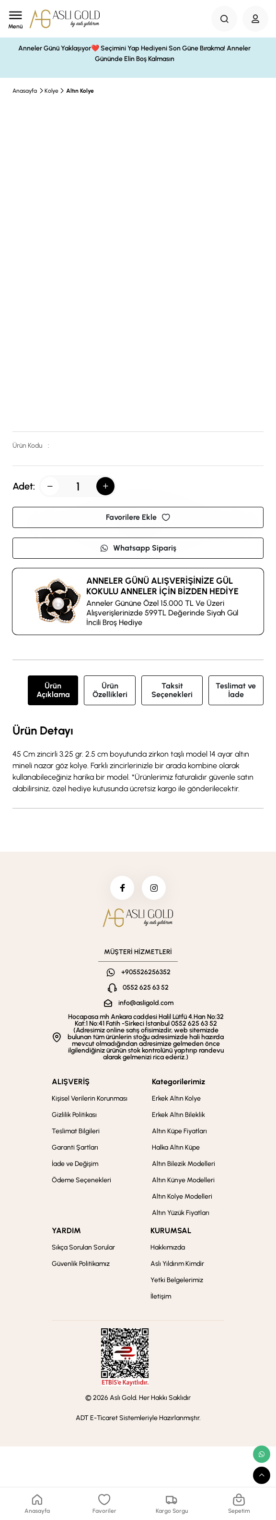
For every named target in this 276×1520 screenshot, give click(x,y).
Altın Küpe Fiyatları (179, 1131)
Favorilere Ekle (138, 517)
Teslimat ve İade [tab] (236, 690)
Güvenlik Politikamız (81, 1264)
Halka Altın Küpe (176, 1147)
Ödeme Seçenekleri (81, 1180)
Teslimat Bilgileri (76, 1131)
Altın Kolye (80, 90)
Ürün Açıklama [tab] (53, 690)
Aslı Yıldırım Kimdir (177, 1264)
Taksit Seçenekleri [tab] (172, 690)
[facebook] (122, 888)
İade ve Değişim (75, 1164)
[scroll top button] (261, 1475)
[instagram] (154, 888)
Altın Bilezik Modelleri (183, 1164)
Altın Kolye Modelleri (182, 1196)
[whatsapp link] (261, 1454)
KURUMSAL (170, 1230)
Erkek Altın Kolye (176, 1098)
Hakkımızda (167, 1247)
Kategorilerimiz (178, 1081)
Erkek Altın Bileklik (178, 1115)
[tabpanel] (138, 759)
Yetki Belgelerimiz (176, 1280)
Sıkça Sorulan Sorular (83, 1247)
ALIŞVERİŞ (71, 1081)
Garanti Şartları (75, 1147)
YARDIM (66, 1230)
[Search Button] (224, 19)
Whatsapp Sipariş (138, 547)
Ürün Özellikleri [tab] (109, 690)
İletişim (160, 1296)
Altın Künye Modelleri (183, 1180)
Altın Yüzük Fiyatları (180, 1213)
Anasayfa (24, 90)
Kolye (51, 90)
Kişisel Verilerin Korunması (89, 1098)
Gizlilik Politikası (74, 1115)
